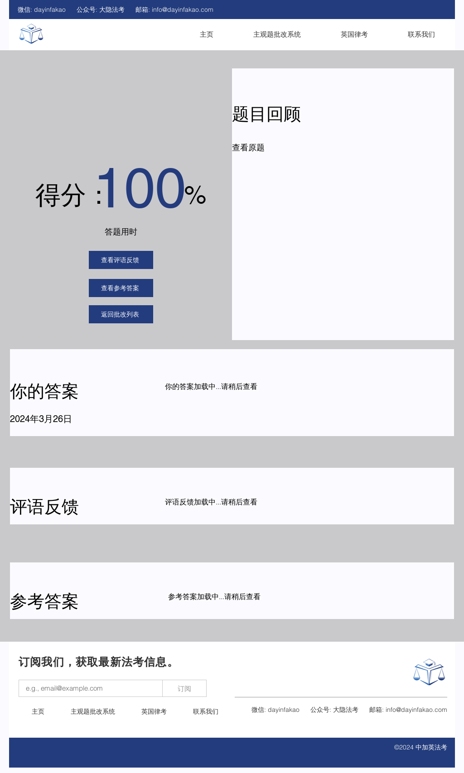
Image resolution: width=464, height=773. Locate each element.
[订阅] (184, 688)
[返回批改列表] (121, 314)
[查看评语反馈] (121, 260)
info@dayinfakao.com (182, 9)
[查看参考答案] (121, 288)
